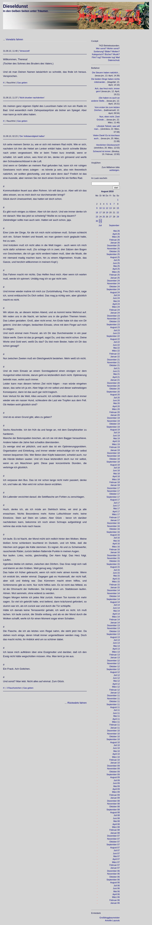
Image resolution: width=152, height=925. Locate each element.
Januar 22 (115, 356)
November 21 (113, 362)
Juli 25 (117, 260)
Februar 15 (114, 584)
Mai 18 (116, 473)
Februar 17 (114, 517)
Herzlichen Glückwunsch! (108, 145)
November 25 (113, 248)
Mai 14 (116, 611)
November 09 (113, 768)
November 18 (113, 456)
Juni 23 (116, 333)
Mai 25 (116, 266)
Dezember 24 (113, 280)
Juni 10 (116, 748)
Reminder (106, 57)
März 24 (116, 307)
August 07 (115, 847)
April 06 (116, 894)
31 (100, 221)
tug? (100, 57)
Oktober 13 (114, 631)
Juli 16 (117, 538)
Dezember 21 (113, 359)
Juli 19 (117, 432)
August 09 (115, 777)
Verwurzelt (24, 51)
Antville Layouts (112, 920)
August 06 (115, 882)
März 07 (116, 862)
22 (118, 212)
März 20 (116, 409)
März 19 (116, 444)
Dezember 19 (113, 418)
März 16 (116, 546)
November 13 (113, 628)
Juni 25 (116, 263)
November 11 (113, 698)
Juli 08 (117, 815)
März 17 (116, 514)
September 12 (113, 669)
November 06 (113, 874)
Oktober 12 (114, 666)
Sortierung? (99, 51)
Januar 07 (115, 868)
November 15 (113, 558)
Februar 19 (114, 447)
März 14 (116, 617)
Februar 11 (114, 725)
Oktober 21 (114, 365)
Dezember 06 (113, 871)
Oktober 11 (114, 701)
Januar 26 (115, 243)
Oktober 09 (114, 771)
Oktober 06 (114, 877)
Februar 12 (114, 690)
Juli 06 (117, 885)
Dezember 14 (113, 590)
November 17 (113, 491)
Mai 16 (116, 541)
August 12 (115, 672)
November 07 (113, 839)
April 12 (116, 684)
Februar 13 (114, 654)
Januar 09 (115, 798)
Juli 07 (117, 850)
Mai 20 (116, 403)
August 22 (115, 339)
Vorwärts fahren (14, 39)
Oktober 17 (114, 494)
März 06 (116, 897)
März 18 (116, 479)
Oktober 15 (114, 561)
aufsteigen (114, 170)
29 (118, 216)
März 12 (116, 687)
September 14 (113, 599)
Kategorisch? (98, 54)
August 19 (115, 430)
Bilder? (108, 51)
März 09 (116, 792)
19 (107, 212)
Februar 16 (114, 549)
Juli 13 (117, 640)
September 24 (113, 289)
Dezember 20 (113, 383)
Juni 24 (116, 298)
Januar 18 (115, 485)
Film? (94, 57)
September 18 (113, 462)
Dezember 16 (113, 523)
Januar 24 (115, 313)
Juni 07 (116, 853)
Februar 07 (114, 865)
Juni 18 (116, 470)
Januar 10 (115, 763)
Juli (100, 225)
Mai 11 (116, 716)
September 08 (113, 809)
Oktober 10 (114, 736)
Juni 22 (116, 345)
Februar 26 (114, 240)
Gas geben (22, 82)
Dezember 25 (113, 245)
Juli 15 (117, 570)
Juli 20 (117, 397)
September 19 (113, 427)
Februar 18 (114, 482)
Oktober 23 (114, 321)
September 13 (113, 634)
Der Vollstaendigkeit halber (32, 136)
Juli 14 (117, 605)
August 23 (115, 327)
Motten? (116, 51)
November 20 (113, 386)
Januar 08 (115, 833)
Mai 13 (116, 646)
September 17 (113, 497)
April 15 (116, 579)
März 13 (116, 652)
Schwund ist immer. (102, 151)
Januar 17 (115, 520)
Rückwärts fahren (77, 702)
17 (100, 212)
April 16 (116, 543)
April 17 (116, 511)
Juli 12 (117, 675)
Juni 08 (116, 818)
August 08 (115, 812)
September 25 (113, 254)
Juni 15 (116, 573)
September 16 (113, 532)
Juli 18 (117, 467)
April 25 (116, 269)
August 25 (115, 257)
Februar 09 (114, 795)
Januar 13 (115, 657)
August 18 (115, 465)
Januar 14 (115, 622)
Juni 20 (116, 400)
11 (103, 208)
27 (110, 216)
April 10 (116, 754)
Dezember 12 (113, 660)
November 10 (113, 733)
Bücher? (109, 54)
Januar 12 (115, 692)
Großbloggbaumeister (109, 917)
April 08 (116, 824)
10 (100, 208)
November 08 (113, 804)
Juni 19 (116, 435)
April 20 (116, 406)
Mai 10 (116, 751)
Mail (118, 57)
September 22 (113, 336)
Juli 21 (117, 368)
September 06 (113, 879)
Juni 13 (116, 643)
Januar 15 (115, 587)
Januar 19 (115, 450)
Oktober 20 (114, 389)
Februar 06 (114, 900)
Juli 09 (117, 780)
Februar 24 (114, 310)
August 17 (115, 500)
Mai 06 (116, 891)
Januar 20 (115, 415)
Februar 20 (114, 412)
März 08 (116, 827)
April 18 (116, 476)
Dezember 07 (113, 836)
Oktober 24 (114, 286)
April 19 (116, 441)
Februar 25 (114, 275)
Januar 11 (115, 728)
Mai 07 (116, 856)
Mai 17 (116, 508)
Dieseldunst (15, 6)
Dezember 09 (113, 766)
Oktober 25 (114, 251)
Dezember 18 (113, 453)
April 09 (116, 789)
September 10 (113, 739)
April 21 (116, 377)
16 (97, 212)
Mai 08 (116, 821)
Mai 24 (116, 301)
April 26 (116, 234)
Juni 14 (116, 608)
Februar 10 (114, 760)
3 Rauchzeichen (13, 688)
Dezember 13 (113, 625)
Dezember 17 (113, 488)
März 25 (116, 272)
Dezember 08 (113, 801)
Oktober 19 (114, 424)
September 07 (113, 844)
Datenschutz (114, 60)
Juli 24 (117, 295)
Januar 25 (115, 278)
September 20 (113, 392)
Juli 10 (117, 745)
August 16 (115, 535)
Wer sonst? (101, 48)
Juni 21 (116, 371)
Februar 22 (114, 354)
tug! (113, 57)
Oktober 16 (114, 529)
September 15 (113, 564)
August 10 (115, 742)
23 (97, 216)
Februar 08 (114, 830)
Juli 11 (117, 710)
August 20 (115, 394)
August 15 (115, 567)
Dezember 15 (113, 555)
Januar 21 (115, 380)
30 (97, 221)
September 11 (113, 704)
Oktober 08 (114, 806)
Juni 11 (116, 713)
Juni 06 (116, 888)
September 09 (113, 774)
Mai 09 (116, 786)
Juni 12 (116, 678)
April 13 (116, 649)
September (114, 225)
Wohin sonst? (113, 48)
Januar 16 (115, 552)
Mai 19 (116, 438)
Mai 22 (116, 348)
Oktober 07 (114, 842)
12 (107, 208)
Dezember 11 (113, 695)
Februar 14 (114, 619)
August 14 (115, 602)
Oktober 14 (114, 596)
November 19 (113, 421)
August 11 (115, 707)
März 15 (116, 581)
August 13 (115, 637)
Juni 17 (116, 505)
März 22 (116, 351)
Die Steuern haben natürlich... (106, 72)
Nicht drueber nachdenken (32, 97)
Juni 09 (116, 783)
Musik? (116, 54)
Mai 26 (116, 231)
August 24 (115, 292)
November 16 (113, 526)
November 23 (113, 318)
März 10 (116, 757)
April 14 (116, 614)
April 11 (116, 719)
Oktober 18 (114, 459)
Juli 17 (117, 503)
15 (118, 208)
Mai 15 (116, 576)
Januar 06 (115, 903)
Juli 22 (117, 342)
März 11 (116, 722)
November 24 (113, 283)
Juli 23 (117, 330)
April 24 (116, 304)
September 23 (113, 324)
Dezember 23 (113, 316)
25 (103, 216)
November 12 (113, 663)
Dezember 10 (113, 730)
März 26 (116, 237)
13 (110, 208)
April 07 (116, 859)
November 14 (113, 593)
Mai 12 (116, 681)
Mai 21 (116, 374)
